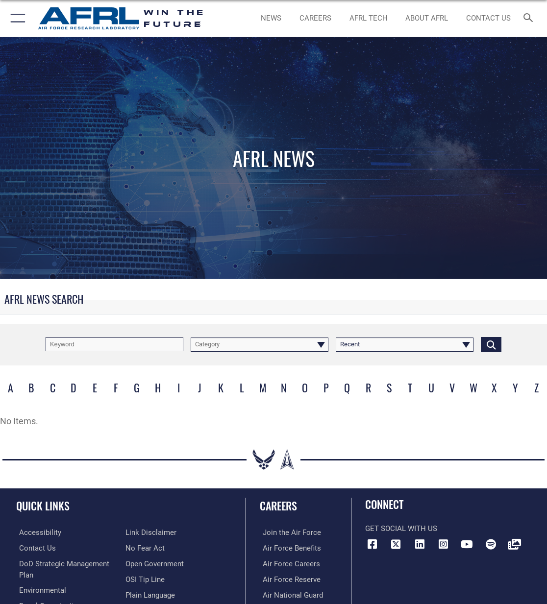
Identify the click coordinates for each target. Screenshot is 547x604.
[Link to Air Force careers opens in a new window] (288, 562)
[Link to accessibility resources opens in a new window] (37, 532)
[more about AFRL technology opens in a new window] (368, 18)
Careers (278, 505)
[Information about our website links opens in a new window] (150, 532)
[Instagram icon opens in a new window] (443, 544)
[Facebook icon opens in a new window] (372, 544)
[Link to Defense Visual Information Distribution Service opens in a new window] (514, 544)
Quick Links (43, 505)
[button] (16, 18)
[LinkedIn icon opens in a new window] (419, 544)
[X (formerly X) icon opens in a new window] (396, 544)
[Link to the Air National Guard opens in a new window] (290, 593)
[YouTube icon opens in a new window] (467, 544)
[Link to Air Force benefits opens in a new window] (289, 547)
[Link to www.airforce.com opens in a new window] (289, 532)
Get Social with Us (401, 528)
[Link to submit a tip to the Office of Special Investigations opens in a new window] (145, 577)
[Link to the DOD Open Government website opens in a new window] (154, 562)
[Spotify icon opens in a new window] (490, 544)
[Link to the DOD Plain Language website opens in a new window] (150, 593)
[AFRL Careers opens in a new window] (315, 18)
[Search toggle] (530, 18)
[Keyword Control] (114, 344)
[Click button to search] (491, 344)
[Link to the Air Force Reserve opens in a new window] (289, 577)
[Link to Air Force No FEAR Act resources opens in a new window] (145, 547)
